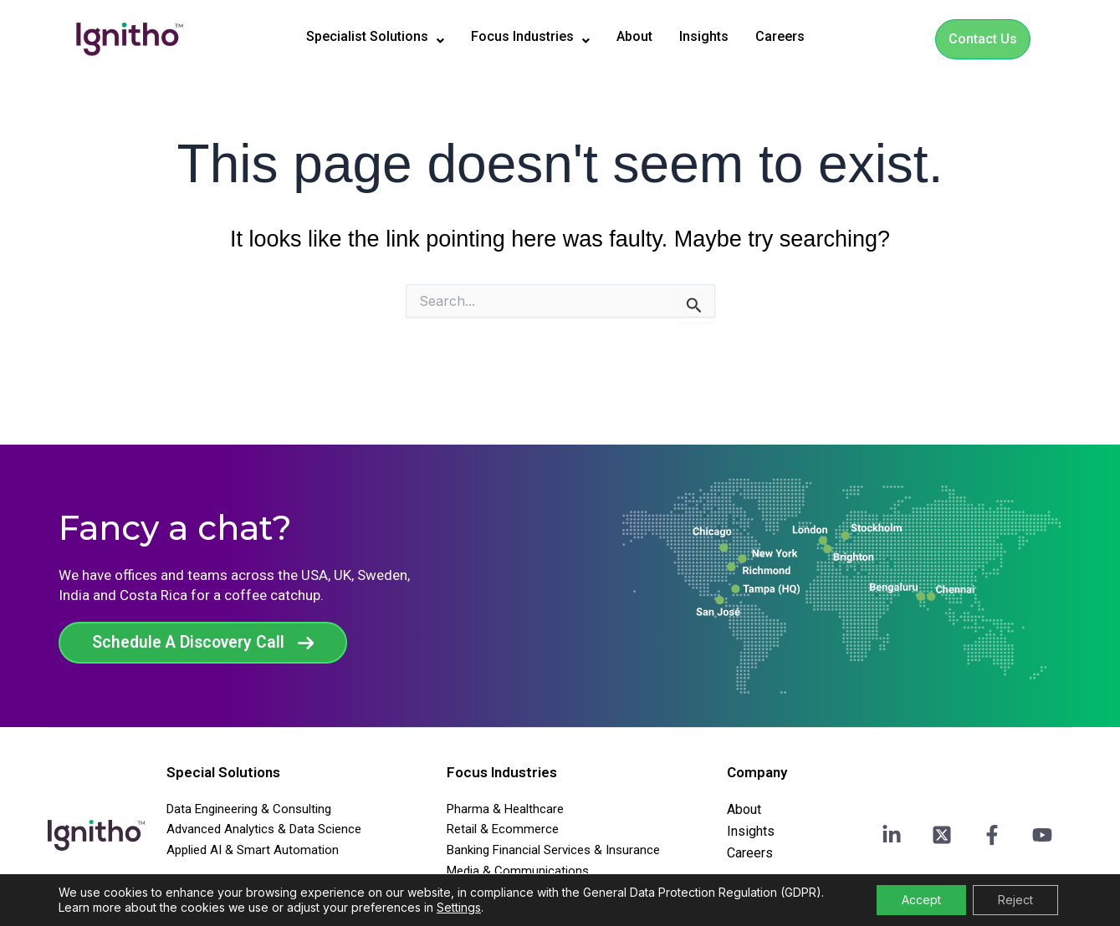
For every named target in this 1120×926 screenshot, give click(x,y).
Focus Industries (529, 37)
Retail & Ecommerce (503, 829)
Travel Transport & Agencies (524, 891)
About (643, 36)
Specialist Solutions (359, 37)
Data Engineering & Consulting (248, 809)
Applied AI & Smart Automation (252, 849)
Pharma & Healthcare (505, 809)
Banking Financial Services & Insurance (553, 849)
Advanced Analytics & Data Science (263, 829)
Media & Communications (518, 870)
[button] (359, 37)
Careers (801, 36)
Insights (719, 36)
